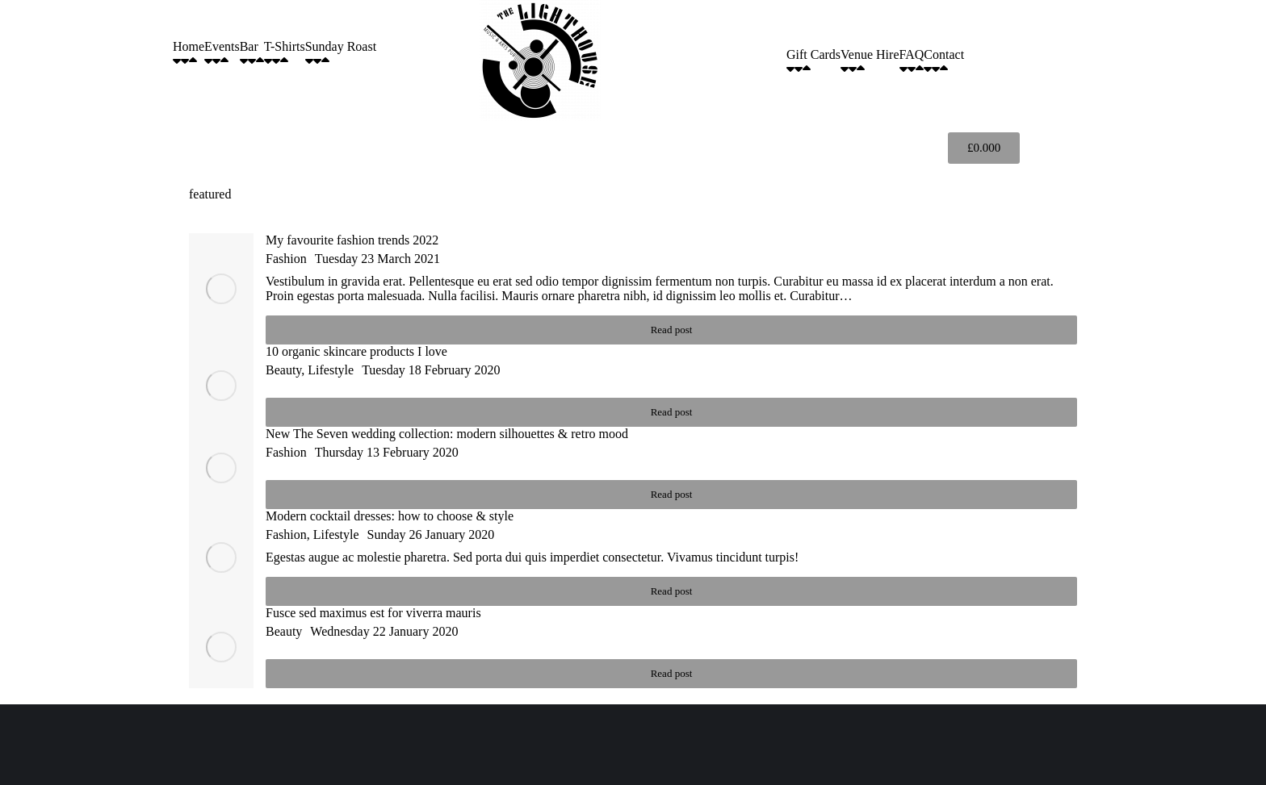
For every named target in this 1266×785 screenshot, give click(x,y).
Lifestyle (331, 370)
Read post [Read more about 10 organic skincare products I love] (672, 412)
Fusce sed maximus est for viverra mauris (373, 613)
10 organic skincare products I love (356, 351)
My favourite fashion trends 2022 (352, 240)
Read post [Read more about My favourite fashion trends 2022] (672, 330)
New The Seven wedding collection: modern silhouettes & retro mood (447, 434)
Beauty (283, 370)
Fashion (286, 258)
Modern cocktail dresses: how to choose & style (390, 516)
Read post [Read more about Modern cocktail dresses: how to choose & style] (672, 591)
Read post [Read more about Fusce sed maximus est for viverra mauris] (672, 673)
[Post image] (221, 288)
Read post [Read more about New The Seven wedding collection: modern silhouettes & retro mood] (672, 494)
